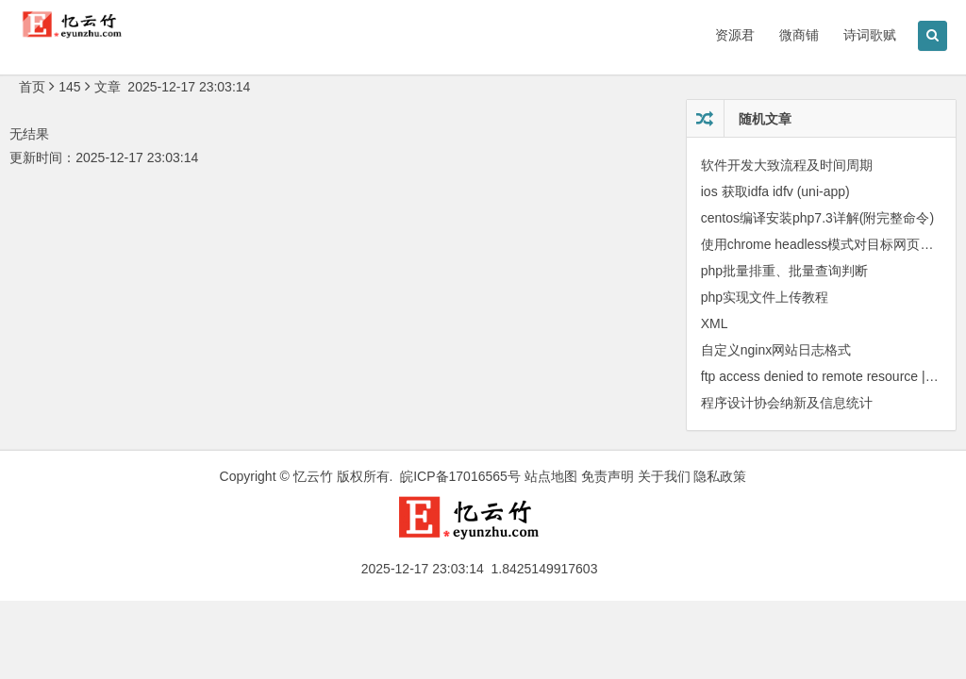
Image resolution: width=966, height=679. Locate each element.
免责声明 (607, 476)
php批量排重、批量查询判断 (784, 270)
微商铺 (799, 34)
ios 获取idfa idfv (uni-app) (775, 191)
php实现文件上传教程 (764, 297)
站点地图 (551, 476)
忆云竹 (313, 476)
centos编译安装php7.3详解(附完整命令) (817, 217)
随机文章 (765, 118)
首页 (32, 86)
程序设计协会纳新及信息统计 (787, 402)
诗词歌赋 (869, 34)
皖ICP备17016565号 (460, 476)
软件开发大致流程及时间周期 (787, 165)
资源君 (735, 34)
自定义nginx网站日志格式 (776, 349)
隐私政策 (719, 476)
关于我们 (664, 476)
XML (714, 323)
